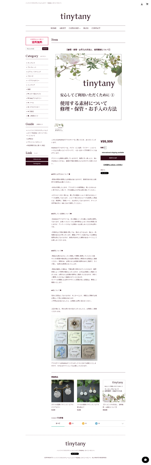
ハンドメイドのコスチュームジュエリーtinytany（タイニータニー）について (37, 132)
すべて (58, 423)
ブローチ (30, 76)
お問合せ (30, 139)
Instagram (36, 164)
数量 (102, 147)
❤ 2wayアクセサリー (35, 98)
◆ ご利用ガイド (33, 116)
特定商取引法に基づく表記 (36, 145)
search (45, 48)
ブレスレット (32, 67)
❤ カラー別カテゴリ (34, 94)
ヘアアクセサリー (33, 80)
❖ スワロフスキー (34, 107)
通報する (103, 170)
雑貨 (29, 89)
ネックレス (31, 63)
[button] (74, 28)
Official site (37, 159)
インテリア (31, 85)
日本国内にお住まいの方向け (112, 165)
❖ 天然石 (31, 111)
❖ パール (31, 102)
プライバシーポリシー (34, 142)
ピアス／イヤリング (34, 72)
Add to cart (113, 158)
